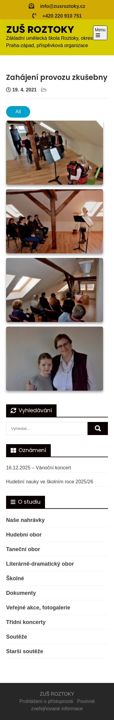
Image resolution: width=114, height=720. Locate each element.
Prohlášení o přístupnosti (46, 701)
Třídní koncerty (26, 622)
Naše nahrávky (25, 520)
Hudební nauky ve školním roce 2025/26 (49, 481)
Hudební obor (24, 535)
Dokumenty (21, 593)
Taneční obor (23, 549)
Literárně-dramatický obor (40, 564)
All (18, 111)
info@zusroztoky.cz (62, 6)
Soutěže (16, 637)
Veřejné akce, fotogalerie (38, 608)
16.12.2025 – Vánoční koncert (38, 467)
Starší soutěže (24, 651)
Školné (15, 578)
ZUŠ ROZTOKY (40, 29)
